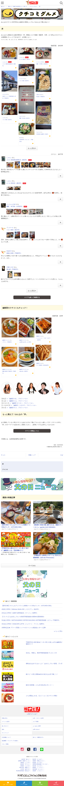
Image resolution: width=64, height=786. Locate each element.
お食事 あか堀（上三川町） (25, 342)
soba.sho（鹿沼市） (23, 371)
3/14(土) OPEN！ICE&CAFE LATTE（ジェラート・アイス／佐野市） (23, 624)
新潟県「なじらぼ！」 (38, 762)
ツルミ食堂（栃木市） (24, 80)
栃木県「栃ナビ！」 (27, 759)
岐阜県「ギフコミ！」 (26, 764)
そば (61, 455)
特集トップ (32, 455)
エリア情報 (40, 783)
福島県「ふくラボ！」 (26, 762)
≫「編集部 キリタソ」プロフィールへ (21, 403)
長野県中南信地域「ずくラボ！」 (41, 764)
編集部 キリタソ (6, 340)
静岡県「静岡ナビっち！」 (25, 760)
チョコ (3, 455)
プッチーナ (21, 78)
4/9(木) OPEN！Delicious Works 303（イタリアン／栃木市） (21, 609)
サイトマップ (5, 732)
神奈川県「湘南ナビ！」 (25, 767)
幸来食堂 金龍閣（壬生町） (42, 134)
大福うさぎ (38, 94)
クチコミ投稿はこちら (32, 431)
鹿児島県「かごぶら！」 (39, 769)
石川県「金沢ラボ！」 (26, 769)
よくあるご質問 (37, 726)
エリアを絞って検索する (32, 297)
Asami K (9, 251)
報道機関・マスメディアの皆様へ (10, 740)
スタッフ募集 (5, 744)
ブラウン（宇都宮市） (7, 342)
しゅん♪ (4, 61)
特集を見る (56, 783)
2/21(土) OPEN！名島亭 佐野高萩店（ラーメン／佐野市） (20, 613)
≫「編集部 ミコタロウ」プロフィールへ (23, 405)
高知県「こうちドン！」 (39, 770)
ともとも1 (4, 94)
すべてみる (32, 565)
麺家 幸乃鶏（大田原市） (42, 63)
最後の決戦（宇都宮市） (14, 253)
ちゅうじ (21, 116)
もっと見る (58, 631)
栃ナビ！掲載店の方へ (38, 737)
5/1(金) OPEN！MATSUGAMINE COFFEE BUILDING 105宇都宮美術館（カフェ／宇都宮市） (31, 620)
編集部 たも (39, 336)
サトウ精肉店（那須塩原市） (42, 365)
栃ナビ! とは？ (32, 714)
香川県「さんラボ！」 (38, 765)
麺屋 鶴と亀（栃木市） (24, 118)
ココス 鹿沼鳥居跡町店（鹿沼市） (17, 160)
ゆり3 (20, 137)
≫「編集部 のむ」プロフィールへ (17, 398)
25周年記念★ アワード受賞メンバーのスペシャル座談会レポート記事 (24, 627)
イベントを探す (24, 783)
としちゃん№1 (39, 61)
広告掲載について (6, 737)
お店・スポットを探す (8, 783)
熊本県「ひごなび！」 (38, 759)
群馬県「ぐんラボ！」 (26, 765)
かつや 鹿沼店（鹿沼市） (25, 59)
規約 (3, 729)
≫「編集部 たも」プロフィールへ (17, 401)
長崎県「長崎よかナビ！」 (39, 760)
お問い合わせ (36, 729)
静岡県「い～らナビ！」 (39, 767)
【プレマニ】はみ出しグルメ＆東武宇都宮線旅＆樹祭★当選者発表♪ (23, 616)
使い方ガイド (5, 726)
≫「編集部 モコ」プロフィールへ (17, 407)
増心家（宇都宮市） (40, 96)
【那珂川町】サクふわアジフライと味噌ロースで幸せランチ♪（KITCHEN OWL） (27, 605)
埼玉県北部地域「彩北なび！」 (24, 770)
